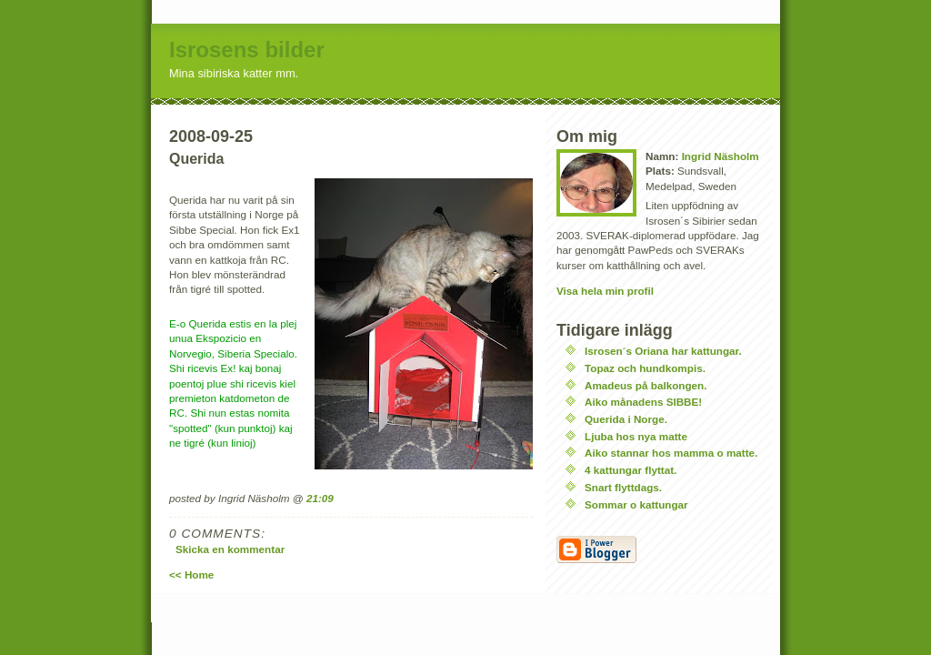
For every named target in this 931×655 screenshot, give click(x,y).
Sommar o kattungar (636, 504)
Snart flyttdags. (623, 487)
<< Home (191, 574)
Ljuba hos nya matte (636, 436)
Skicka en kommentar (230, 549)
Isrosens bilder (247, 49)
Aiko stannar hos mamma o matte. (671, 452)
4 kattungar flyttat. (630, 470)
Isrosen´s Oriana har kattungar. (663, 351)
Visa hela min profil (605, 291)
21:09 (320, 498)
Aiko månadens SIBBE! (643, 402)
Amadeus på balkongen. (645, 385)
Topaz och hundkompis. (645, 368)
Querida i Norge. (626, 419)
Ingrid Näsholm (720, 156)
